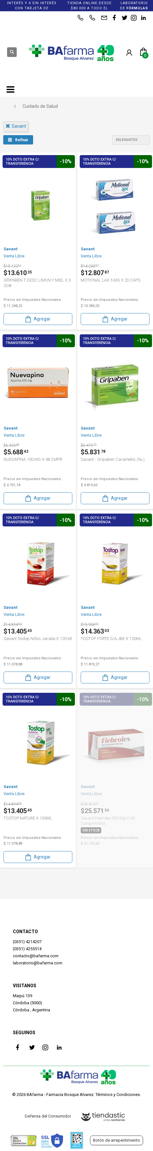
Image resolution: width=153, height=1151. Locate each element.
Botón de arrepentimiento (116, 1140)
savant (15, 126)
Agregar (37, 319)
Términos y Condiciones (117, 1094)
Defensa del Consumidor (48, 1116)
